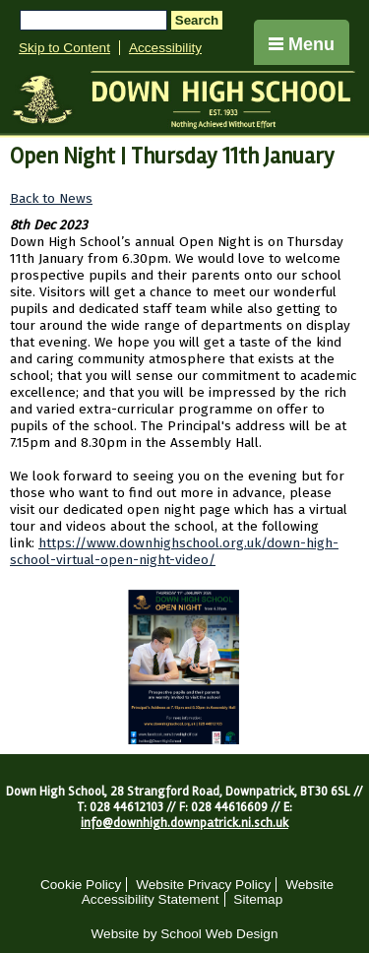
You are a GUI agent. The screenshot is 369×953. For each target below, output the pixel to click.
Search (196, 20)
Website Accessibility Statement (208, 892)
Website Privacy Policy (203, 884)
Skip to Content (64, 47)
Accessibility (165, 47)
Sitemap (257, 899)
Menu (302, 44)
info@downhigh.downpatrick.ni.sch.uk (184, 823)
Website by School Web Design (185, 933)
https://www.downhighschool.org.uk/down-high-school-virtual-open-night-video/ (174, 551)
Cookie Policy (80, 884)
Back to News (51, 198)
